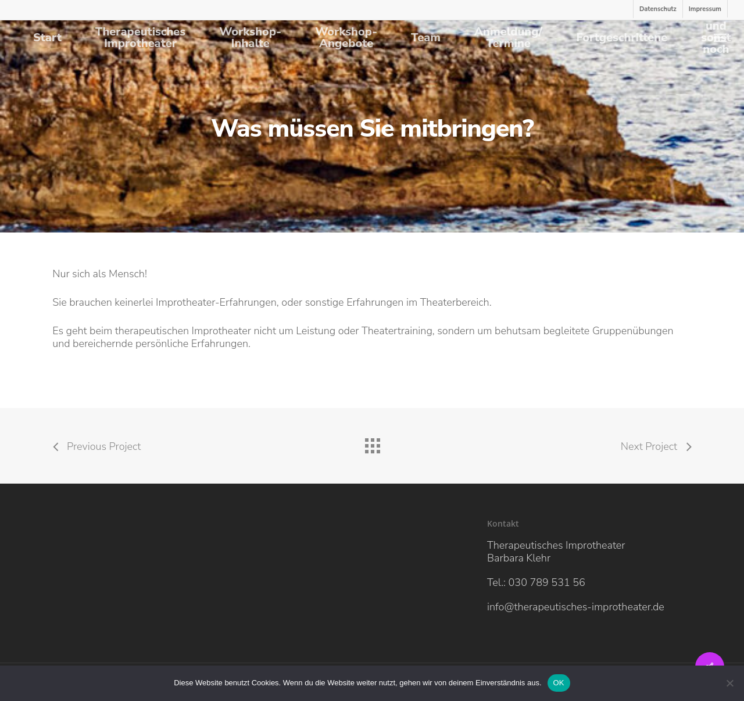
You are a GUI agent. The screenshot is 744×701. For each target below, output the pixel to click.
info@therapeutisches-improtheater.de (575, 607)
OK (558, 682)
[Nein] (729, 683)
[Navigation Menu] (721, 37)
